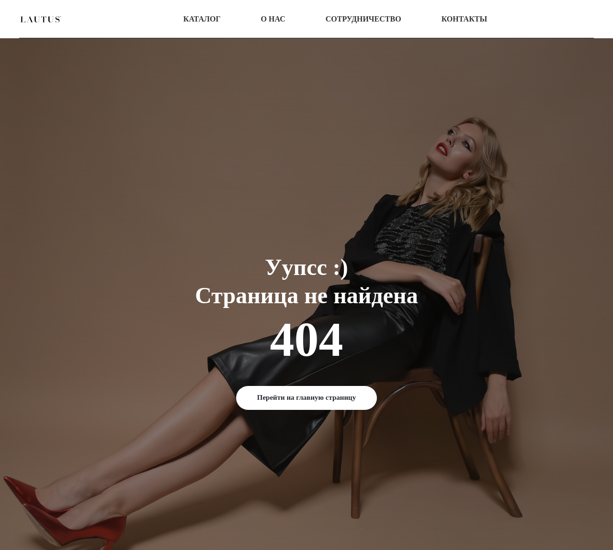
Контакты (465, 19)
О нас (273, 19)
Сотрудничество (363, 19)
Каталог (202, 19)
